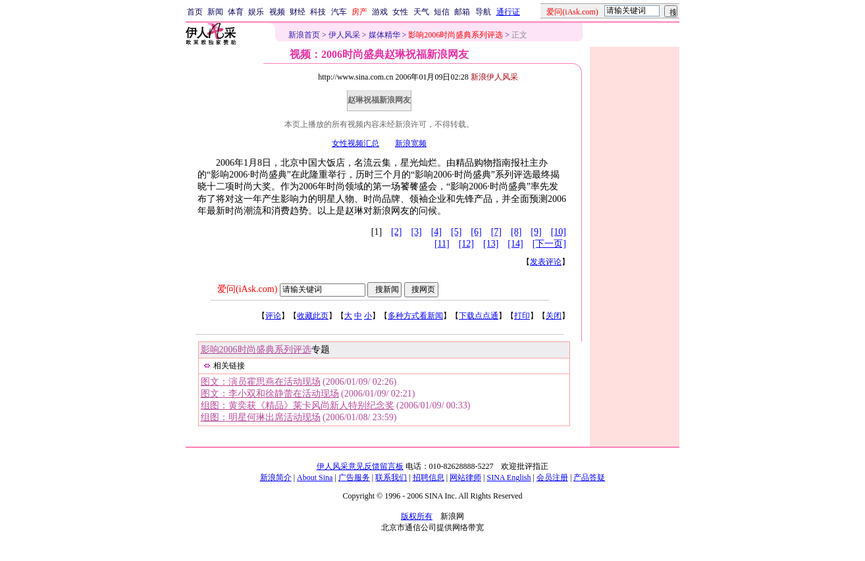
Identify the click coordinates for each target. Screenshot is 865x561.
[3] (416, 232)
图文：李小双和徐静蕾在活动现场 (270, 394)
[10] (558, 232)
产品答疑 (589, 477)
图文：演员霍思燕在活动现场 (261, 382)
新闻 (215, 11)
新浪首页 (304, 34)
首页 (195, 11)
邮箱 (462, 11)
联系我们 (391, 477)
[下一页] (549, 244)
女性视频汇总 (355, 143)
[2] (396, 232)
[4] (436, 232)
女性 (400, 11)
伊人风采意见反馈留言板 (360, 466)
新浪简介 (276, 477)
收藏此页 (312, 315)
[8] (516, 232)
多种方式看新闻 (415, 315)
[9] (536, 232)
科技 (318, 11)
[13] (490, 244)
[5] (456, 232)
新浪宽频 (411, 143)
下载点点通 (478, 315)
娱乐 (256, 11)
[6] (476, 232)
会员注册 (552, 477)
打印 (522, 315)
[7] (496, 232)
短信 (442, 11)
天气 (421, 11)
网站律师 (465, 477)
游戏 (380, 11)
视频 (277, 11)
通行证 (508, 11)
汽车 (339, 11)
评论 (273, 315)
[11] (442, 244)
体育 (236, 11)
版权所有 (416, 516)
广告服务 (354, 477)
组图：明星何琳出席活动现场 (261, 417)
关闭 (554, 315)
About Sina (314, 477)
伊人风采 (344, 34)
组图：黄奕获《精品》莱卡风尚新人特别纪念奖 (297, 405)
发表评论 (546, 261)
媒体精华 (384, 34)
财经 (297, 11)
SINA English (508, 477)
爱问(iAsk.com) (247, 289)
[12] (466, 244)
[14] (515, 244)
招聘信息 (428, 477)
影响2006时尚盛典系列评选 (256, 349)
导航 (483, 11)
